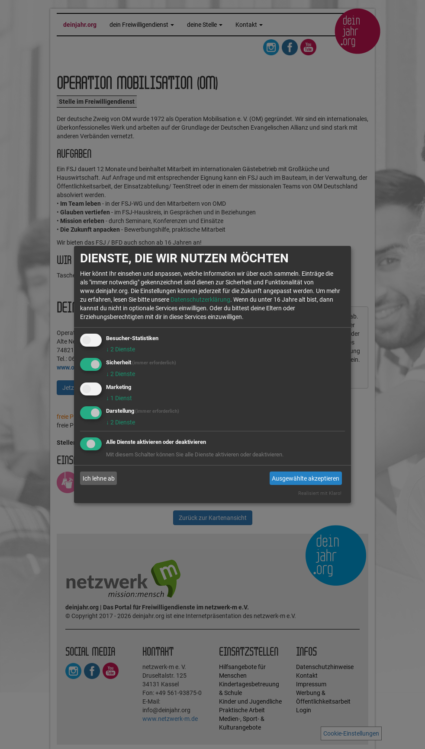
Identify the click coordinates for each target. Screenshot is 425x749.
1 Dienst (119, 398)
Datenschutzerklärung (200, 299)
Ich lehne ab (99, 478)
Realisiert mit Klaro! (319, 493)
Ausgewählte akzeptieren (305, 478)
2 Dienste (120, 349)
